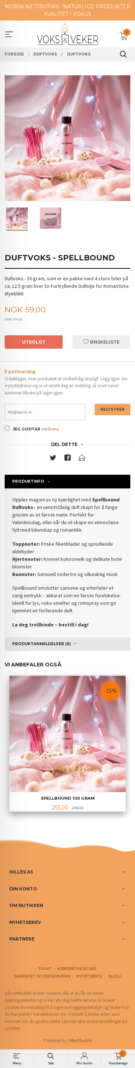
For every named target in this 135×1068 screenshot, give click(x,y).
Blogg (115, 976)
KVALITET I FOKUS (67, 14)
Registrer (112, 409)
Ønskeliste (101, 342)
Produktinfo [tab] (28, 481)
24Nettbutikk (80, 1040)
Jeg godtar (26, 429)
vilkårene (50, 429)
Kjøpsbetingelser (77, 968)
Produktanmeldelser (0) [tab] (41, 644)
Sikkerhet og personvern (42, 976)
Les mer (69, 1021)
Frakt (45, 968)
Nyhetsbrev (89, 976)
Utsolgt (33, 342)
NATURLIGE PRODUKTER (96, 6)
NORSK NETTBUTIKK (32, 6)
